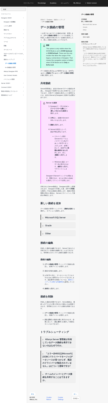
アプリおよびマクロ (14, 38)
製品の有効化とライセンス (12, 91)
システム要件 (8, 26)
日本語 (76, 398)
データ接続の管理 (10, 63)
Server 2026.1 (12, 83)
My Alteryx (77, 3)
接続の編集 (84, 34)
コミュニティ (65, 3)
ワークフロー (14, 34)
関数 (14, 46)
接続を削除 (84, 42)
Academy (53, 3)
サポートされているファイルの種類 (14, 54)
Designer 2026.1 (12, 18)
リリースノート (6, 14)
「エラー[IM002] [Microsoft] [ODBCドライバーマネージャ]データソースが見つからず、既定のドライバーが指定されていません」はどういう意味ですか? (94, 57)
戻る (32, 394)
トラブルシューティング (88, 44)
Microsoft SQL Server (90, 24)
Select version (91, 3)
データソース (14, 49)
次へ (75, 394)
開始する (14, 30)
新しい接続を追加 (86, 21)
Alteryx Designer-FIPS (14, 71)
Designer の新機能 (9, 22)
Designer (49, 19)
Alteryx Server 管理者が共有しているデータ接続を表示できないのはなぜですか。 (94, 49)
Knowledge (42, 3)
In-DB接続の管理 (10, 67)
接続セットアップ (14, 59)
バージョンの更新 (9, 79)
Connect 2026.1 (12, 87)
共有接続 (84, 19)
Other (85, 30)
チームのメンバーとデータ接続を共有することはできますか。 (94, 64)
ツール (14, 41)
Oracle (85, 27)
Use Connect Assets (10, 75)
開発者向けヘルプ (12, 95)
